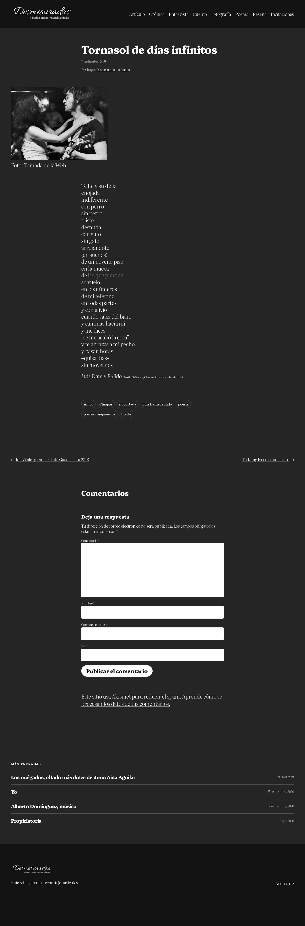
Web (84, 646)
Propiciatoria (26, 821)
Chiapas (105, 404)
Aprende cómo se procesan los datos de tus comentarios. (151, 700)
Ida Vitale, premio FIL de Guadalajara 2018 (52, 459)
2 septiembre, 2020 (281, 806)
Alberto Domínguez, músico (43, 806)
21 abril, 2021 (285, 777)
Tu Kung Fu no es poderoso (265, 459)
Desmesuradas (106, 69)
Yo (14, 792)
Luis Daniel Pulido (157, 404)
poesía (183, 404)
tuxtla (126, 414)
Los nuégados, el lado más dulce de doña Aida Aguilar (73, 777)
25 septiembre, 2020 (280, 791)
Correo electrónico (94, 625)
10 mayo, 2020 (284, 820)
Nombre (88, 603)
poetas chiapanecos (99, 414)
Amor (88, 404)
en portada (127, 404)
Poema (125, 69)
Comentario (90, 540)
